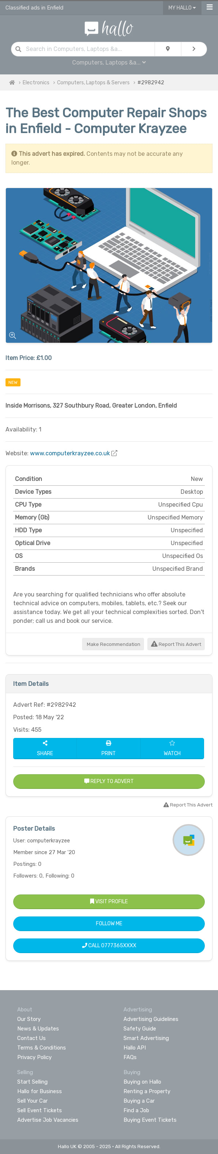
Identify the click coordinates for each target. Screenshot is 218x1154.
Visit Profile (109, 901)
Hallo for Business (39, 1091)
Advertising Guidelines (150, 1019)
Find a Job (136, 1110)
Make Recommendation (113, 644)
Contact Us (31, 1038)
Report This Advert (176, 644)
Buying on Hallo (142, 1081)
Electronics (36, 83)
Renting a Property (146, 1091)
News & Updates (38, 1028)
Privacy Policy (34, 1057)
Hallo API (134, 1047)
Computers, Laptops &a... (109, 62)
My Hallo (182, 8)
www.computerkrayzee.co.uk (70, 453)
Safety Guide (139, 1028)
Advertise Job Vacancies (47, 1120)
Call (109, 945)
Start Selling (32, 1081)
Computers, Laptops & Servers (93, 83)
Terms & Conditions (41, 1047)
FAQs (130, 1057)
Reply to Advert (109, 781)
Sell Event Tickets (39, 1110)
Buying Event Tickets (150, 1120)
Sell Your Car (32, 1101)
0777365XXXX (118, 945)
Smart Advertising (146, 1038)
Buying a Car (139, 1101)
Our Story (29, 1019)
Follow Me (109, 923)
